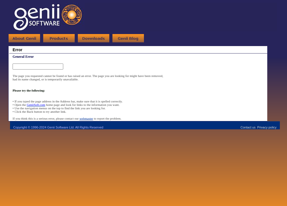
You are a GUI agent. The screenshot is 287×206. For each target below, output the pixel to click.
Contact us (248, 127)
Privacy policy (266, 127)
